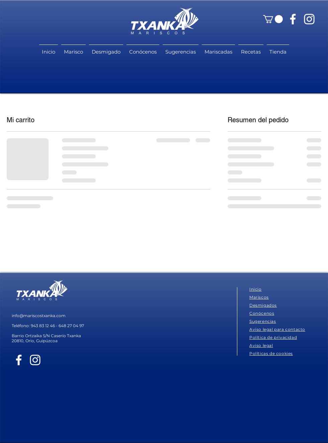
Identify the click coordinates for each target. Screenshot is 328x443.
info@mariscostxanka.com (39, 315)
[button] (273, 19)
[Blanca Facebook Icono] (293, 19)
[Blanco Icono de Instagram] (309, 19)
